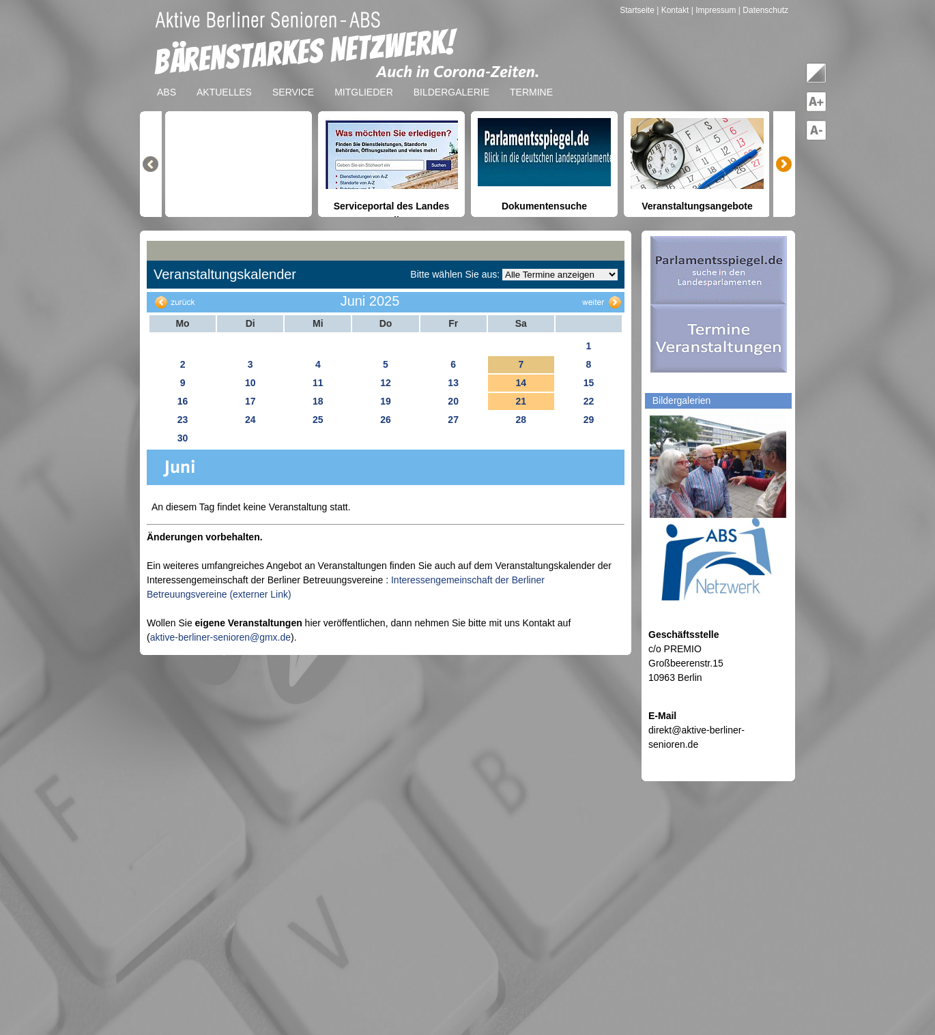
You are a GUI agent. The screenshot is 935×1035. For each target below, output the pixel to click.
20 (453, 401)
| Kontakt (674, 10)
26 (385, 419)
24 (250, 419)
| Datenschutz (763, 10)
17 (250, 401)
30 (182, 438)
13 (453, 382)
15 (589, 382)
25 (318, 419)
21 (520, 401)
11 (318, 382)
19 (385, 401)
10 (250, 382)
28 (520, 419)
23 (182, 419)
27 (453, 419)
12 (385, 382)
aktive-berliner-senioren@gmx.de (220, 637)
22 (589, 401)
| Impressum (713, 10)
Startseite (638, 10)
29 (589, 419)
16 (182, 401)
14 (520, 382)
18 (318, 401)
